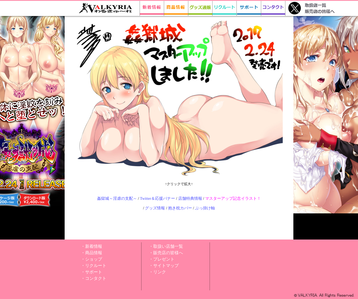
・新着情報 (91, 246)
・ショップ (91, 259)
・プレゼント (161, 259)
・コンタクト (93, 278)
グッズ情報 (155, 208)
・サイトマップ (164, 265)
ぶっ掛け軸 (205, 208)
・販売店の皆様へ (166, 252)
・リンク (157, 272)
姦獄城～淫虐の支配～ (117, 198)
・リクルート (93, 265)
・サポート (91, 272)
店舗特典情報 (190, 198)
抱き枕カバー (180, 208)
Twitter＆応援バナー (157, 198)
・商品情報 (91, 252)
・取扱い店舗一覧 (166, 246)
